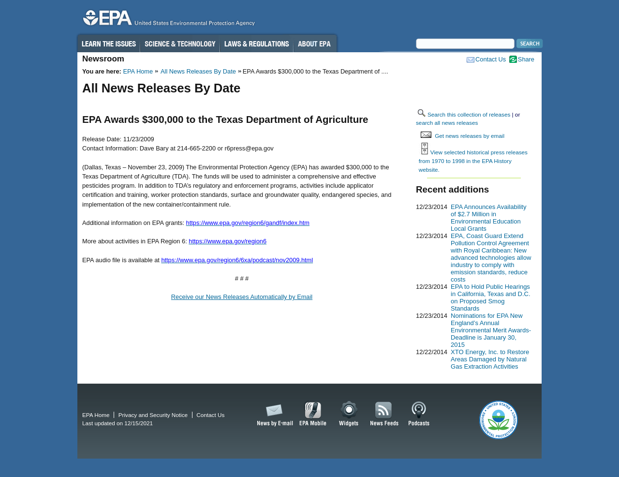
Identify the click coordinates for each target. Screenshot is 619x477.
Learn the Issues (108, 43)
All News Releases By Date (198, 71)
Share (526, 59)
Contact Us (490, 59)
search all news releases (447, 122)
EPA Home (138, 71)
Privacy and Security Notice (153, 415)
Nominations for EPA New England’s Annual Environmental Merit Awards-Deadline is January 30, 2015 (491, 330)
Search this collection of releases (468, 114)
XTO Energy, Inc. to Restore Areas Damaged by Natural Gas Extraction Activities (490, 359)
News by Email (273, 414)
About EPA (315, 43)
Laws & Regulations (256, 43)
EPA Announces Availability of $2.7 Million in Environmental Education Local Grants (488, 217)
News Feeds (384, 414)
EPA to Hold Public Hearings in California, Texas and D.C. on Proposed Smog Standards (491, 297)
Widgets (349, 414)
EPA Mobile (313, 414)
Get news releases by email (469, 136)
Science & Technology (180, 43)
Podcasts (419, 414)
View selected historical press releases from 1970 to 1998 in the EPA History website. (473, 160)
